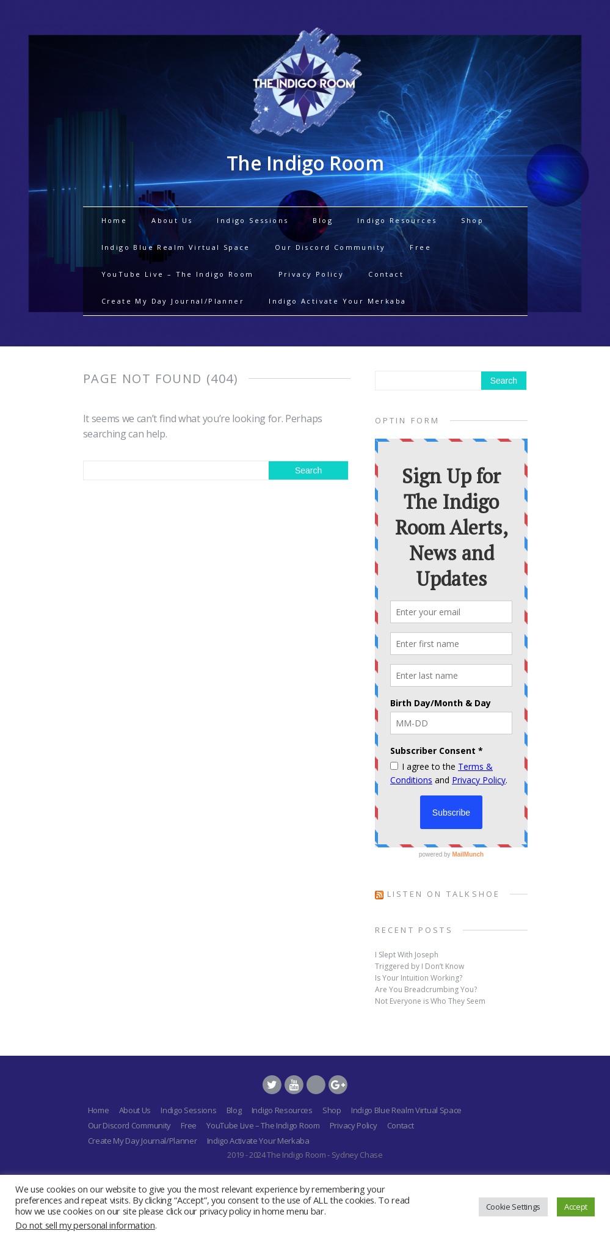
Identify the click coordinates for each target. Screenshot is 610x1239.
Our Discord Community (330, 247)
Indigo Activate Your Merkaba (337, 300)
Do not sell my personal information (85, 1225)
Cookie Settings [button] (513, 1206)
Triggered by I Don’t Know (419, 966)
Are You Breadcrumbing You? (426, 989)
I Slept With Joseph (406, 954)
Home (114, 220)
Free (420, 247)
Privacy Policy (311, 274)
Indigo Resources (397, 220)
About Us (171, 220)
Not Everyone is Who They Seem (430, 1001)
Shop (472, 220)
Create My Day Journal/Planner (173, 300)
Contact (386, 274)
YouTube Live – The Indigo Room (177, 274)
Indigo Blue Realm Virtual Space (175, 247)
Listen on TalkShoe (444, 893)
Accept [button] (575, 1206)
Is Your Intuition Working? (418, 978)
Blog (323, 220)
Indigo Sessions (252, 220)
